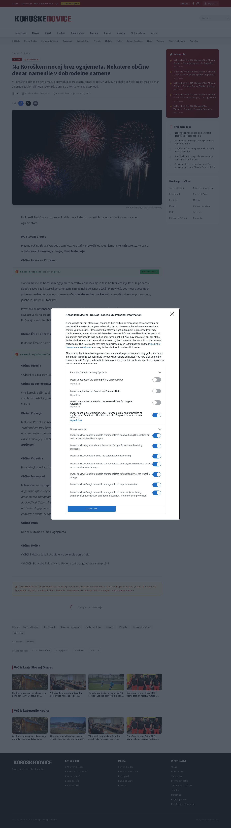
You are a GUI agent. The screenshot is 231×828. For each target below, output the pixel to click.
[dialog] (115, 414)
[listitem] (115, 372)
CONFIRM (91, 509)
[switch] (156, 379)
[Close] (173, 315)
